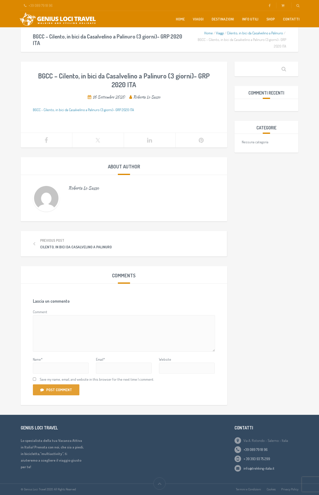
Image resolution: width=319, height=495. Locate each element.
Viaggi (198, 19)
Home (180, 19)
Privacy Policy (289, 489)
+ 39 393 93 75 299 (257, 458)
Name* (38, 359)
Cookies (271, 489)
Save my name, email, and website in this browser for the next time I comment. (97, 379)
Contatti (291, 19)
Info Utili (250, 19)
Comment (40, 312)
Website (165, 359)
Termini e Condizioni (248, 489)
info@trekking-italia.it (259, 468)
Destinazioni (223, 19)
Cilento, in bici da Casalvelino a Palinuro (255, 33)
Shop (270, 19)
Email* (100, 359)
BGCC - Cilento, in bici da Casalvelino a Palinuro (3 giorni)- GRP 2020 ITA (83, 109)
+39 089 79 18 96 (256, 449)
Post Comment (56, 390)
